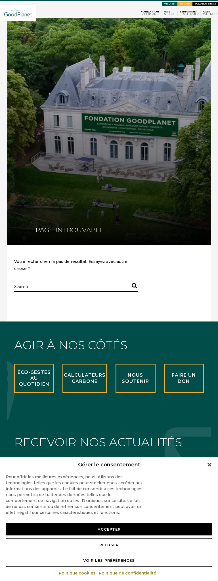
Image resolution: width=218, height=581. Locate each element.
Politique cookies (77, 573)
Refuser (109, 545)
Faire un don (169, 4)
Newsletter (185, 4)
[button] (209, 465)
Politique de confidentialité (128, 573)
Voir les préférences (109, 560)
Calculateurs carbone (205, 4)
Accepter (109, 529)
